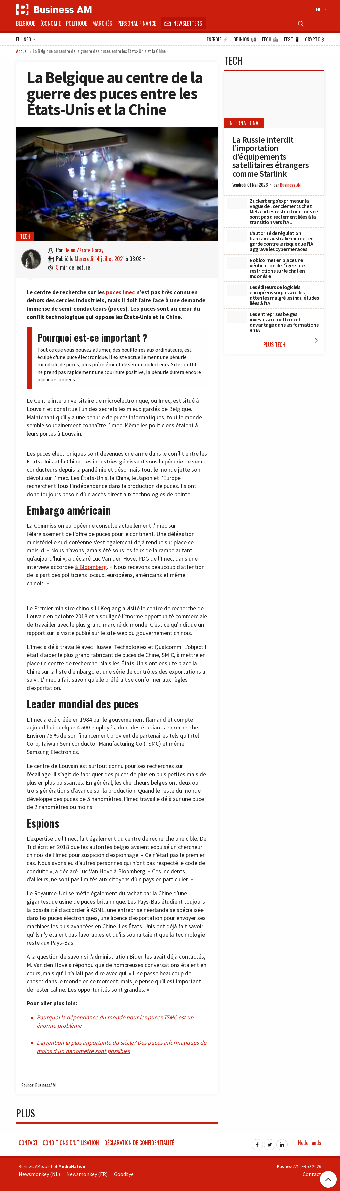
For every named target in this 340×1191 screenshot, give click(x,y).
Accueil (22, 50)
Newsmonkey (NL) (39, 1174)
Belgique (25, 23)
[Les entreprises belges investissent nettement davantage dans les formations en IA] (237, 317)
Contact (28, 1143)
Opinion (244, 39)
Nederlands (309, 1143)
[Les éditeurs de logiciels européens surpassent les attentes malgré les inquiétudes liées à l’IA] (237, 290)
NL (320, 10)
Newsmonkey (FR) (87, 1174)
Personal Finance (136, 23)
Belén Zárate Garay (83, 250)
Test (291, 39)
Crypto (314, 39)
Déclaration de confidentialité (139, 1143)
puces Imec (120, 292)
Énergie (217, 39)
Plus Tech (292, 342)
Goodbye (124, 1174)
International (244, 123)
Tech (269, 39)
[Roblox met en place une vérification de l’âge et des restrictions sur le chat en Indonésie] (237, 263)
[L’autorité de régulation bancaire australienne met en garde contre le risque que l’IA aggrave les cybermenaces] (237, 236)
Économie (50, 23)
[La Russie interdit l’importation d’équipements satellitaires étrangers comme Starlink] (274, 99)
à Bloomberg (91, 567)
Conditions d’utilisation (71, 1143)
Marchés (102, 23)
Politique (76, 23)
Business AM (290, 185)
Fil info (26, 40)
